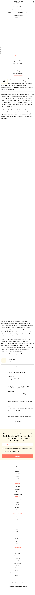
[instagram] (16, 582)
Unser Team (17, 556)
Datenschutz (17, 570)
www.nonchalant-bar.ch (18, 73)
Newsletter (17, 558)
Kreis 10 (17, 539)
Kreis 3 (17, 522)
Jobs (17, 565)
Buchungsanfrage (17, 494)
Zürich (17, 478)
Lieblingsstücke (17, 500)
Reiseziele (17, 487)
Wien (17, 476)
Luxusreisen (17, 483)
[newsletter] (22, 582)
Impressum (17, 575)
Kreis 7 (17, 531)
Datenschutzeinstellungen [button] (17, 573)
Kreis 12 (17, 543)
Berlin (17, 466)
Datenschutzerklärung (24, 450)
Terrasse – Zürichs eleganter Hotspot (17, 394)
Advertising (17, 563)
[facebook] (12, 582)
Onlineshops (17, 502)
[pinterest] (19, 582)
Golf (17, 505)
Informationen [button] (17, 547)
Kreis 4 (17, 524)
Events (17, 560)
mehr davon (18, 421)
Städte (17, 462)
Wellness (17, 489)
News (17, 510)
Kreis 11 (17, 541)
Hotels (17, 492)
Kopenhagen (17, 471)
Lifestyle (17, 496)
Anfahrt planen (18, 65)
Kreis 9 (17, 536)
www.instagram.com (18, 75)
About (17, 551)
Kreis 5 (17, 526)
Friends (17, 568)
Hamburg (17, 469)
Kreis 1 (17, 517)
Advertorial (17, 17)
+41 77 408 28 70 (17, 71)
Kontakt (17, 553)
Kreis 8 (17, 534)
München (17, 473)
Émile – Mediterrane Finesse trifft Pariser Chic (20, 401)
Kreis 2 (17, 519)
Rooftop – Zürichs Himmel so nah (17, 379)
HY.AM (25, 586)
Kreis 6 (17, 529)
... (17, 70)
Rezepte (17, 507)
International (17, 481)
